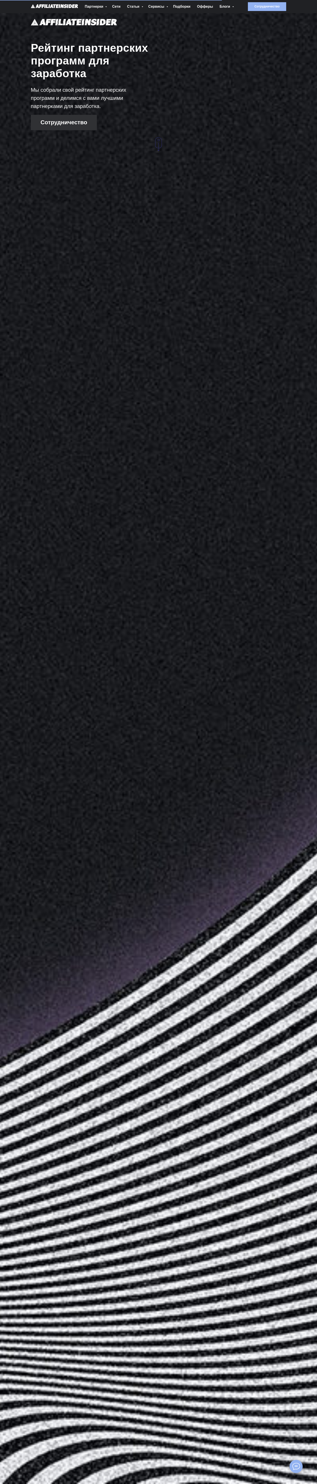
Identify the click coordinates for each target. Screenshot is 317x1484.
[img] (74, 22)
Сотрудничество (64, 122)
